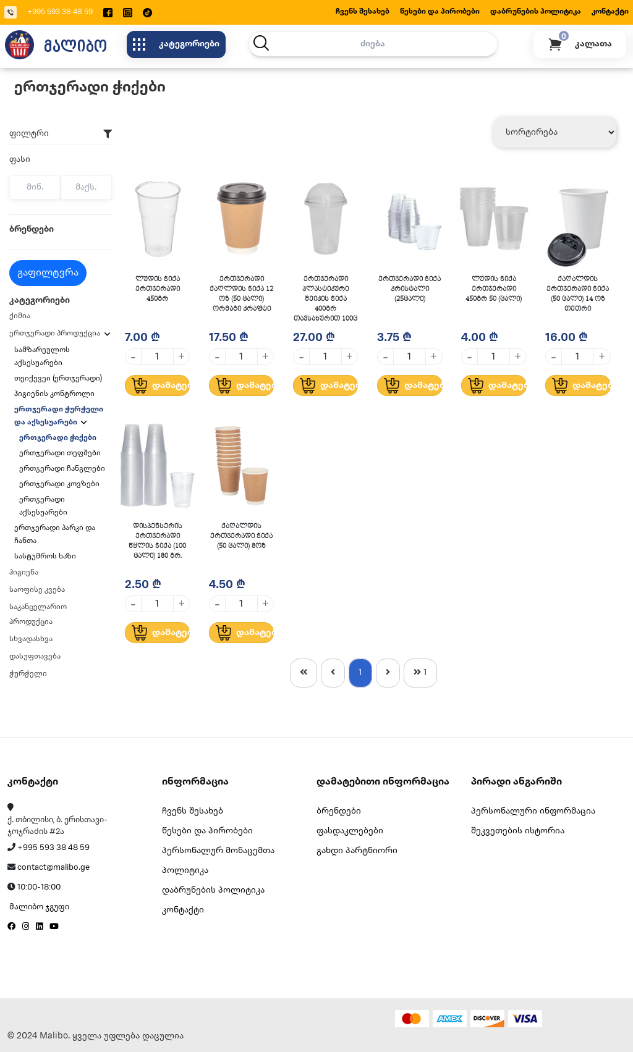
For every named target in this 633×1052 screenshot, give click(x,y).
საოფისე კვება (37, 590)
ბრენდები (338, 811)
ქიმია (19, 316)
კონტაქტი (610, 11)
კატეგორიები (176, 44)
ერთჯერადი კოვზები (59, 484)
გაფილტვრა (48, 273)
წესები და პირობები (440, 11)
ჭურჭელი (28, 674)
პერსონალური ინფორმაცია (533, 811)
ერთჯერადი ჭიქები (57, 438)
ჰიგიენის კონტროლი (55, 394)
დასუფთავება (35, 656)
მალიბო (75, 46)
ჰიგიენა (23, 572)
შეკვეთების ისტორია (517, 831)
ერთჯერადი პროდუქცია (54, 333)
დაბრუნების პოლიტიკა (535, 11)
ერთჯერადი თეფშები (60, 453)
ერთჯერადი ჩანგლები (62, 469)
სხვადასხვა (31, 639)
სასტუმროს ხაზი (46, 556)
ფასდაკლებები (349, 831)
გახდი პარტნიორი (356, 851)
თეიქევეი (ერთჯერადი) (59, 378)
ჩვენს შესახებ (362, 11)
